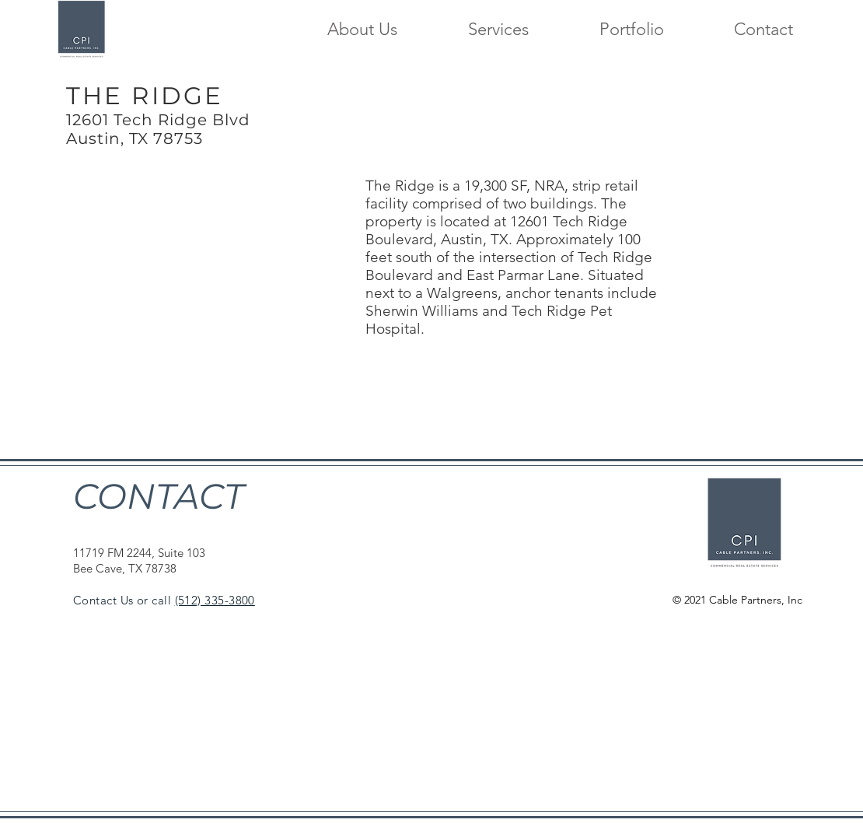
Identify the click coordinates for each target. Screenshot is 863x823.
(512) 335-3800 (215, 600)
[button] (474, 28)
